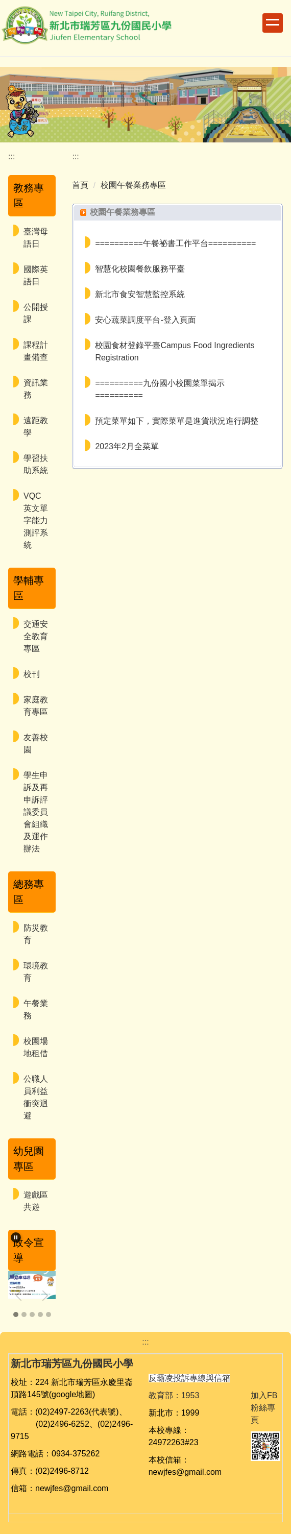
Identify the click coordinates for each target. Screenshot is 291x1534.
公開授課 (35, 313)
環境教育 (35, 971)
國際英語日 (35, 275)
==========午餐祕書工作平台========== (175, 243)
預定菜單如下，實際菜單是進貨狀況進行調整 (176, 421)
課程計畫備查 (35, 350)
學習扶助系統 (35, 464)
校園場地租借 (35, 1047)
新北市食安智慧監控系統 (140, 294)
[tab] (16, 1314)
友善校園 (35, 743)
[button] (16, 1237)
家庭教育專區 (35, 705)
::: (11, 156)
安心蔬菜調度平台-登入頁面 (145, 319)
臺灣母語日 (35, 237)
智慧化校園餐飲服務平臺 (140, 268)
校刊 (31, 674)
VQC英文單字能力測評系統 (35, 520)
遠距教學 (35, 426)
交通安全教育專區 (35, 636)
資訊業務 (35, 388)
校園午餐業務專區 (133, 185)
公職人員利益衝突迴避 (35, 1097)
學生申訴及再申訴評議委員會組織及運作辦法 (35, 812)
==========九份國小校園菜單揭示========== (159, 389)
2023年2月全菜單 (127, 446)
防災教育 (35, 933)
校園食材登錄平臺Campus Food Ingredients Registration (174, 351)
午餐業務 (35, 1009)
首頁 (80, 185)
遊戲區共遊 (35, 1200)
